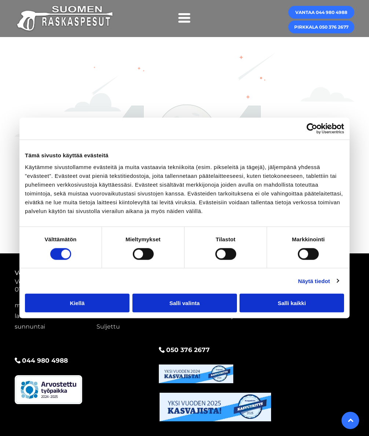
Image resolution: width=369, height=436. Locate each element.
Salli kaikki (292, 303)
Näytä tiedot (314, 281)
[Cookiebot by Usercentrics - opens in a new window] (312, 128)
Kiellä (77, 303)
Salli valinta (184, 303)
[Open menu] (184, 18)
